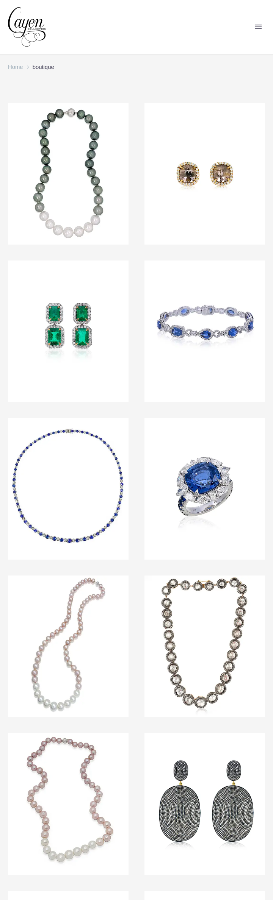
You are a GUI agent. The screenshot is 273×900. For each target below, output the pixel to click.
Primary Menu (258, 27)
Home (15, 67)
